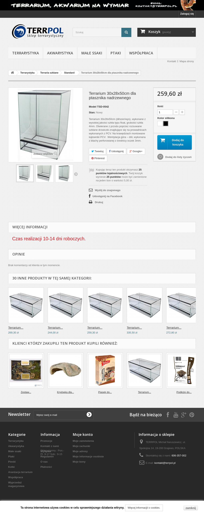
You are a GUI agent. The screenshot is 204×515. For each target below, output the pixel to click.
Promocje (46, 440)
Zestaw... (26, 392)
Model (92, 106)
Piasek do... (105, 392)
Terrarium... (15, 327)
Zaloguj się (187, 13)
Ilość (160, 106)
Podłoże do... (184, 392)
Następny (76, 174)
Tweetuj (97, 151)
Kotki (11, 466)
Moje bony (79, 461)
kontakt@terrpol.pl (165, 462)
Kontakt (171, 61)
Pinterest (98, 158)
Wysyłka (46, 451)
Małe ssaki (91, 53)
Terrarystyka (25, 53)
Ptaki (115, 53)
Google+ (136, 151)
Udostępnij (116, 151)
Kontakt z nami (50, 446)
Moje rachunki (81, 446)
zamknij (191, 508)
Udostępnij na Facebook (107, 196)
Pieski (12, 461)
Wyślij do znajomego (107, 190)
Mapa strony (186, 61)
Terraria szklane (49, 72)
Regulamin (47, 456)
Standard (69, 72)
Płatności (46, 466)
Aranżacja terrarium (20, 472)
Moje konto (83, 434)
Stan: (92, 112)
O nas (44, 461)
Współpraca (141, 53)
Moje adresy (80, 451)
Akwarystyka (60, 53)
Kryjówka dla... (65, 392)
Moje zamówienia (83, 440)
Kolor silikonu (166, 118)
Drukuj (99, 202)
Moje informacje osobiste (88, 456)
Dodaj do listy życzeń (177, 157)
